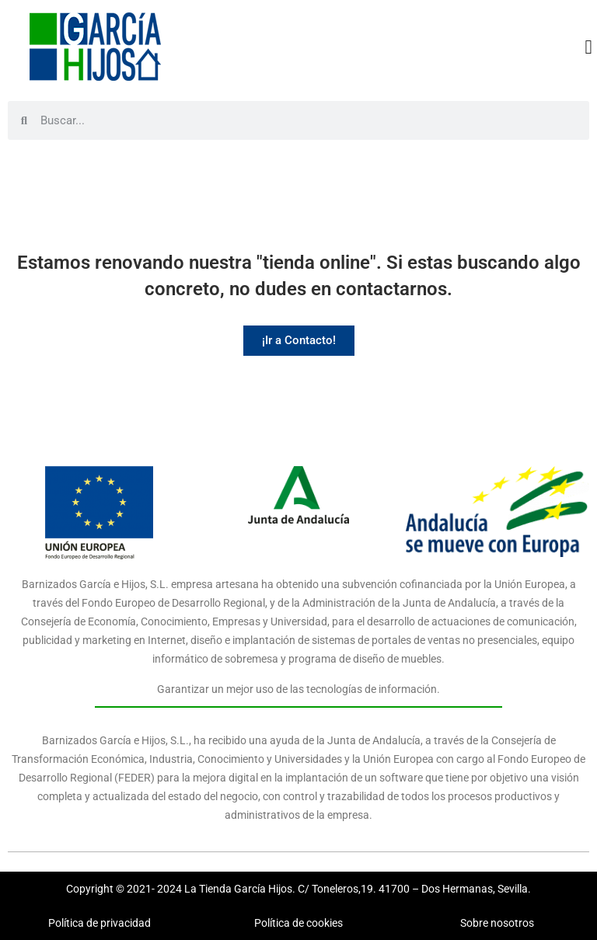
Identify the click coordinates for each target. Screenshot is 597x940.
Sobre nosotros (497, 923)
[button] (588, 46)
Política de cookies (298, 923)
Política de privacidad (99, 923)
